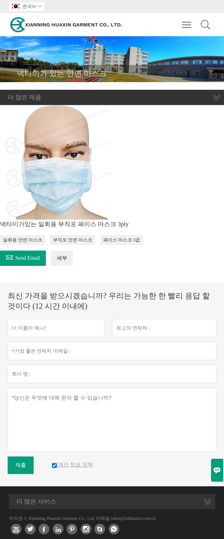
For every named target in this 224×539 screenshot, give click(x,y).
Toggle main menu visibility (187, 21)
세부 (62, 258)
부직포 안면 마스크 (72, 240)
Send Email (23, 257)
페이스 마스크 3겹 (121, 240)
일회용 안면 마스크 (22, 240)
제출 (20, 465)
